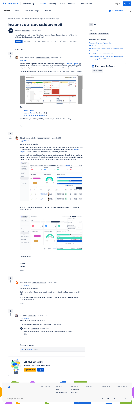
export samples (29, 111)
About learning (75, 389)
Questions (28, 18)
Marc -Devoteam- (25, 284)
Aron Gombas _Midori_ (27, 58)
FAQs (57, 389)
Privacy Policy (106, 399)
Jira (23, 18)
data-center (93, 34)
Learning (52, 3)
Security (124, 399)
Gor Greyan (23, 318)
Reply (22, 127)
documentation (29, 114)
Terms (116, 399)
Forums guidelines (61, 392)
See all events (97, 71)
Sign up (127, 3)
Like (25, 337)
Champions (72, 3)
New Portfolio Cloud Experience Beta (101, 54)
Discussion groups (33, 11)
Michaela (18, 30)
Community (29, 3)
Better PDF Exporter (72, 64)
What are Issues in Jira (96, 46)
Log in (117, 3)
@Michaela (23, 61)
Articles (48, 11)
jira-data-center (103, 34)
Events (62, 3)
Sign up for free (30, 372)
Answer (18, 41)
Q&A (17, 11)
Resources (74, 392)
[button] (51, 89)
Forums (43, 3)
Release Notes (86, 3)
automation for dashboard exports (35, 116)
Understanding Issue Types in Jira (100, 43)
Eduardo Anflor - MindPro (28, 139)
